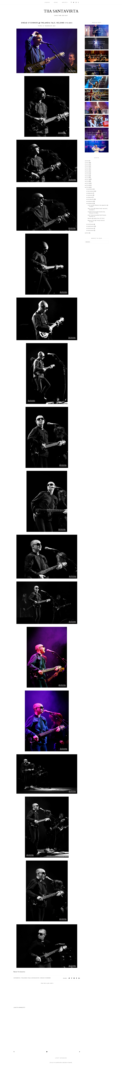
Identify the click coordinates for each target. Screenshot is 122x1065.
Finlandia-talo (26, 978)
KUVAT (56, 2)
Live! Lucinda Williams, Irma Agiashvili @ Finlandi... (98, 206)
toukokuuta (91, 203)
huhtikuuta (91, 224)
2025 (87, 162)
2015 (87, 183)
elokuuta (90, 197)
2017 (87, 179)
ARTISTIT (64, 2)
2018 (87, 177)
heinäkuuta (91, 199)
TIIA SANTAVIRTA (61, 11)
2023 (87, 167)
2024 (87, 165)
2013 (87, 187)
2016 (87, 181)
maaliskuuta (91, 226)
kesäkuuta (90, 201)
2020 (87, 173)
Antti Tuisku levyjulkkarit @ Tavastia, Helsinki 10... (97, 215)
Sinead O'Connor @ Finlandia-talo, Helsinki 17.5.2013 (96, 212)
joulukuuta (90, 189)
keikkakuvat (35, 978)
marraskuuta (91, 191)
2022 (87, 169)
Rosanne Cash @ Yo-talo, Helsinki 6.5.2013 (96, 221)
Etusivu (47, 2)
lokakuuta (90, 193)
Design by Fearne (67, 1062)
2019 (87, 175)
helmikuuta (91, 228)
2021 (87, 171)
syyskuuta (90, 195)
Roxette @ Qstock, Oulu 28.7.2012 (96, 218)
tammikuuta (91, 230)
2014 (87, 185)
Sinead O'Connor (45, 978)
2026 (87, 160)
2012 (87, 233)
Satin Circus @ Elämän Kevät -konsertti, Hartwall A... (98, 209)
